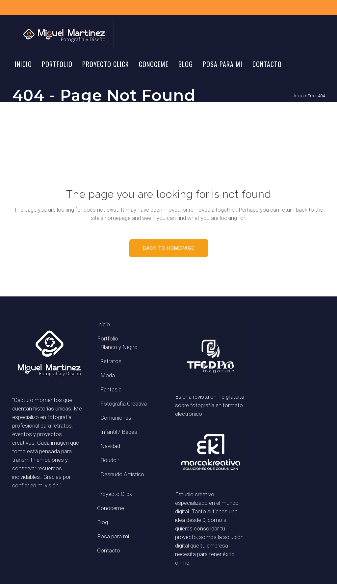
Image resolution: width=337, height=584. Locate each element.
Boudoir (109, 460)
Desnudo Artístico (122, 474)
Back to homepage (168, 248)
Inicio (298, 95)
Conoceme (110, 508)
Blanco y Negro (119, 347)
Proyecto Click (114, 494)
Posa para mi (113, 536)
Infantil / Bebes (118, 432)
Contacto (108, 550)
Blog (102, 522)
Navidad (110, 446)
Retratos (110, 361)
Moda (107, 375)
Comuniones (115, 417)
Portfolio (107, 338)
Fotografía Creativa (123, 403)
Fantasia (110, 389)
